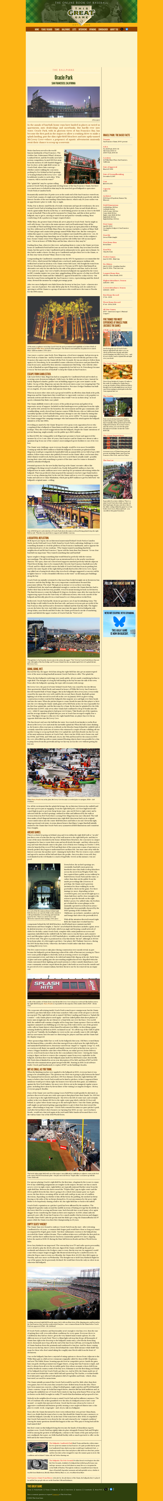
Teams (57, 29)
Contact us (55, 1494)
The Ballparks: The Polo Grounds (61, 1460)
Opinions (92, 29)
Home (37, 29)
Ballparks (66, 29)
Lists (74, 29)
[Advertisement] (81, 49)
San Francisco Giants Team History (39, 1478)
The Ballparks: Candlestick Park (60, 1443)
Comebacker (103, 29)
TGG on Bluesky (127, 29)
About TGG (114, 29)
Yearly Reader (46, 29)
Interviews (83, 29)
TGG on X (122, 29)
